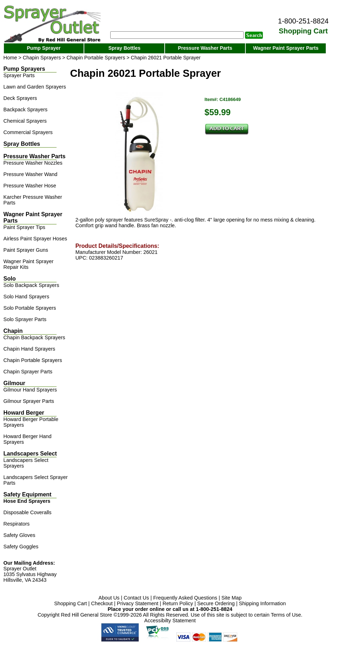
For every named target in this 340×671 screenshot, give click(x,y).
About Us (109, 598)
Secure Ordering (216, 603)
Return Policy (178, 603)
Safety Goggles (21, 546)
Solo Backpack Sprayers (31, 285)
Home (10, 57)
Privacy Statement (138, 603)
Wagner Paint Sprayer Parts (286, 48)
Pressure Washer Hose (30, 185)
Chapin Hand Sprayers (29, 349)
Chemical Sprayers (25, 121)
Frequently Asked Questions (185, 598)
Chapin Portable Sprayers (96, 57)
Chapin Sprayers (42, 57)
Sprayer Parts (19, 75)
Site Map (231, 598)
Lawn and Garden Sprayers (35, 87)
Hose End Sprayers (27, 501)
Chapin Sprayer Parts (28, 371)
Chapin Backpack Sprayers (34, 337)
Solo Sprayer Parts (25, 319)
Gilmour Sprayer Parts (29, 401)
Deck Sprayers (20, 98)
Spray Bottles (124, 48)
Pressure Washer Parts (205, 48)
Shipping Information (262, 603)
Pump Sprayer (44, 48)
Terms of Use (286, 615)
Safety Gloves (20, 535)
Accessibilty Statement (170, 620)
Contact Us (136, 598)
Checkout (102, 603)
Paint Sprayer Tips (25, 227)
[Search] (177, 35)
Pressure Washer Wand (31, 174)
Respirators (17, 524)
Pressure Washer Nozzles (33, 163)
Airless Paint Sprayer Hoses (35, 238)
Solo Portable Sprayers (30, 308)
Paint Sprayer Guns (26, 250)
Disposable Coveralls (28, 512)
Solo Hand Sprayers (26, 296)
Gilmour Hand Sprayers (30, 390)
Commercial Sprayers (28, 132)
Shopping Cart (70, 603)
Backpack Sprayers (26, 109)
